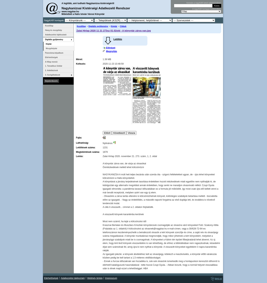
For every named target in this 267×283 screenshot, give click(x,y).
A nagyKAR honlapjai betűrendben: (206, 9)
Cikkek (123, 26)
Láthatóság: (82, 143)
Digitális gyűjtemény (98, 26)
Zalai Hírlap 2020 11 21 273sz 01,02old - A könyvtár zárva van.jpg (113, 30)
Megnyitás (111, 51)
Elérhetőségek (51, 57)
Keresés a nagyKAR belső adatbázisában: (204, 3)
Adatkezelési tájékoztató (56, 35)
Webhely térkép (95, 278)
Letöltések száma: (85, 147)
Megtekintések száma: (88, 152)
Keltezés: (81, 64)
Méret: (79, 59)
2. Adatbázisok (51, 70)
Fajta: (79, 137)
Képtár (114, 26)
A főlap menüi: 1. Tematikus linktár (53, 64)
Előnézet (110, 48)
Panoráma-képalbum (54, 53)
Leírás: (79, 156)
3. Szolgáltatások (52, 75)
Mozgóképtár (51, 48)
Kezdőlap (81, 26)
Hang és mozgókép (53, 30)
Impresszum (111, 278)
